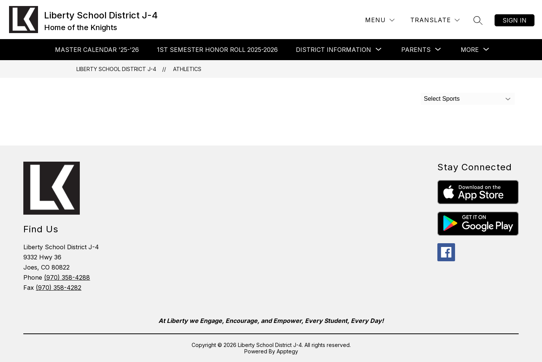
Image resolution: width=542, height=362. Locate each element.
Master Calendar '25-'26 (97, 49)
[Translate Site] (434, 20)
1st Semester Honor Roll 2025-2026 (217, 49)
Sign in (514, 20)
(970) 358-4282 (58, 287)
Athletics (187, 69)
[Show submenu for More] (470, 49)
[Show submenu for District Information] (333, 49)
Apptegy (287, 351)
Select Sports (442, 98)
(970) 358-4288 (67, 277)
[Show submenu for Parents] (416, 49)
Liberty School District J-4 (116, 69)
